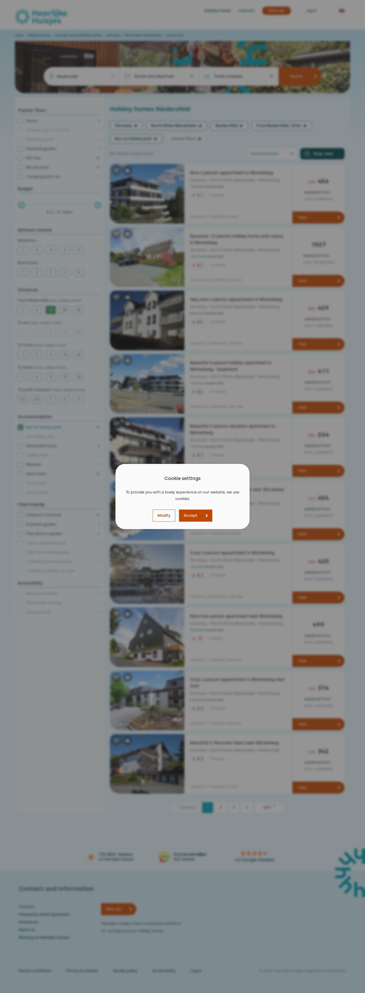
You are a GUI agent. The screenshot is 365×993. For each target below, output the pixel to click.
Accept (190, 515)
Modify (164, 515)
